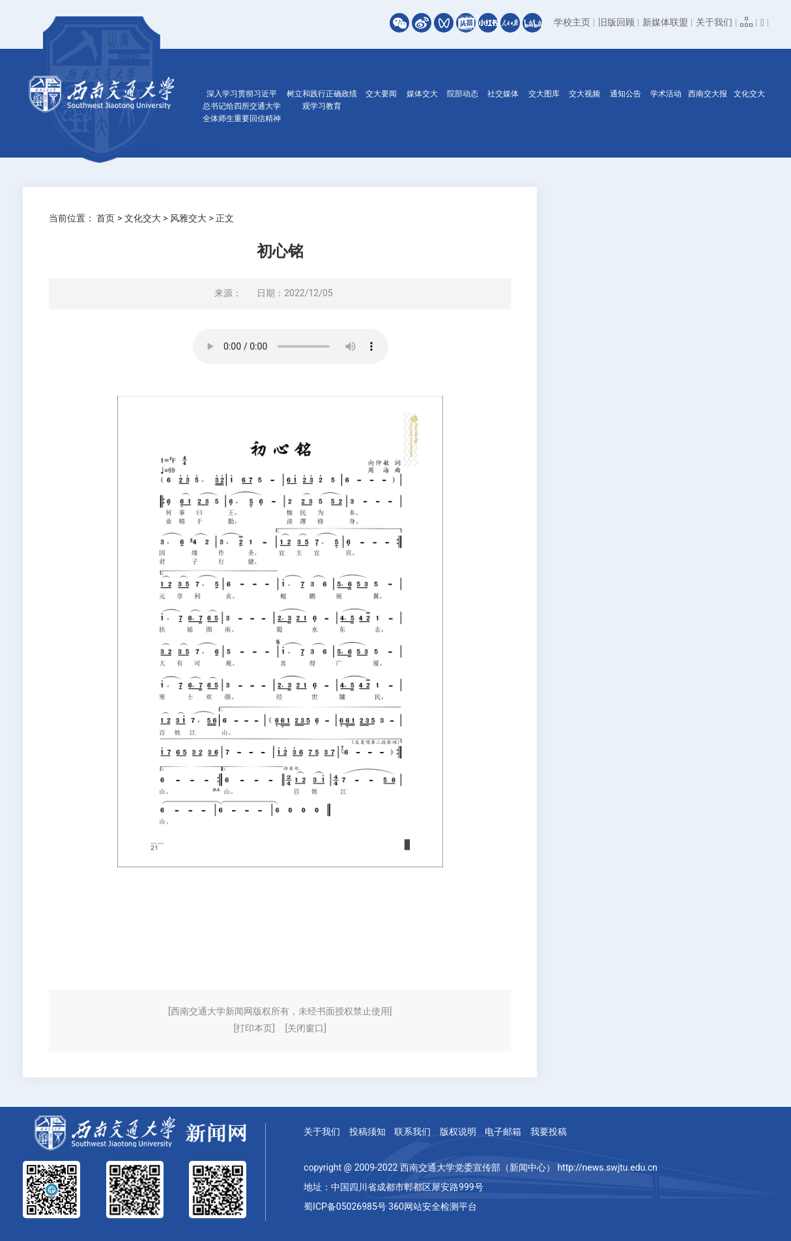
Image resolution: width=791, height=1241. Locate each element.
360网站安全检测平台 (432, 1206)
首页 (105, 218)
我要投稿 (548, 1131)
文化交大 (749, 93)
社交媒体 (503, 93)
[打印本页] (254, 1028)
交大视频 (584, 93)
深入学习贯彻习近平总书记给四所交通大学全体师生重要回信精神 (242, 106)
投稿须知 (367, 1131)
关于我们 (714, 22)
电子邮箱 (503, 1131)
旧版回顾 (616, 22)
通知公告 (625, 93)
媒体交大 (422, 93)
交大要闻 (381, 93)
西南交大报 (707, 93)
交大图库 (544, 93)
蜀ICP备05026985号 (345, 1206)
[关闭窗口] (305, 1028)
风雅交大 (188, 218)
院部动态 (462, 93)
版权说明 (458, 1131)
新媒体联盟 (665, 22)
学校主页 (572, 22)
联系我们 (412, 1131)
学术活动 (666, 93)
